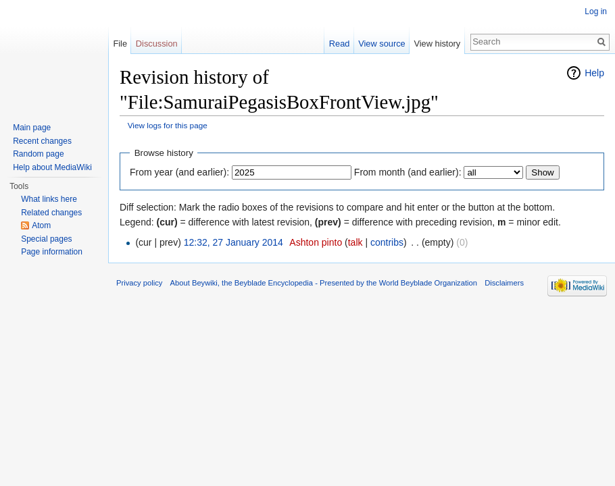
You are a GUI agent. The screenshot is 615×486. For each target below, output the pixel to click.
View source (381, 43)
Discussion (157, 43)
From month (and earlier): (408, 172)
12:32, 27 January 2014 (233, 242)
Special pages (46, 239)
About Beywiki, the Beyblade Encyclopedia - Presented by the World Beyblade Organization (323, 283)
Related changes (51, 212)
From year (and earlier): (179, 172)
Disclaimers (504, 283)
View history (437, 43)
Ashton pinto (315, 242)
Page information (51, 251)
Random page (38, 154)
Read (339, 43)
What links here (49, 199)
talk (355, 242)
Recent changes (42, 141)
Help (594, 73)
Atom (41, 225)
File (120, 43)
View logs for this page (167, 125)
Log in (596, 11)
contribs (386, 242)
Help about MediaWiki (52, 167)
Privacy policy (139, 283)
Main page (32, 127)
